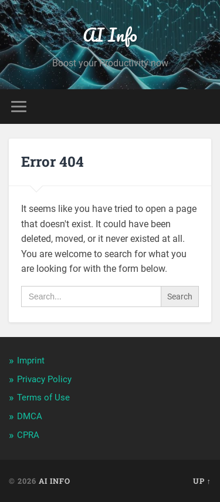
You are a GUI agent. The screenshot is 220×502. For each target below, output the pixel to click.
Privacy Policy (44, 379)
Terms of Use (43, 397)
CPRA (28, 435)
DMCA (29, 416)
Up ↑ (202, 481)
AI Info (110, 35)
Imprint (31, 360)
